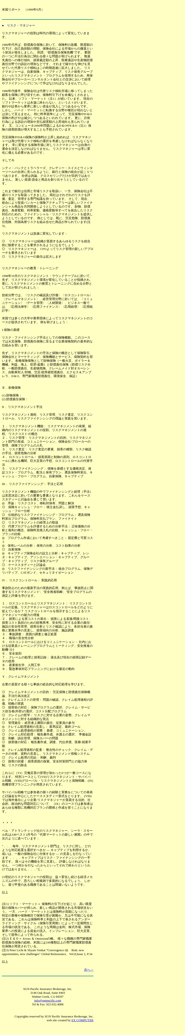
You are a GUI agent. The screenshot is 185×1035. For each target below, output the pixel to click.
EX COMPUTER (82, 1020)
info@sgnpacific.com (47, 1000)
